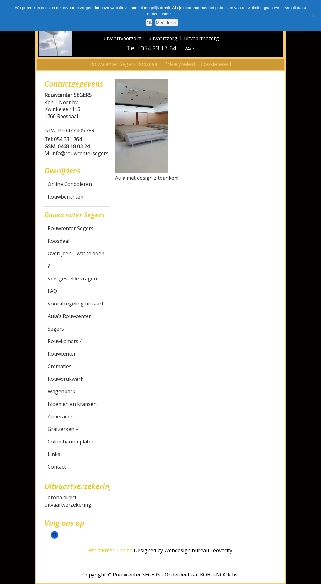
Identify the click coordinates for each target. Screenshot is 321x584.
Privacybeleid (179, 64)
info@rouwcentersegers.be (83, 153)
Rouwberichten (65, 196)
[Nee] (313, 15)
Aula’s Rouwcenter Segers (69, 322)
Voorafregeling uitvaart (75, 303)
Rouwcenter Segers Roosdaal (124, 64)
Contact (57, 466)
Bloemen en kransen (72, 404)
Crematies (59, 366)
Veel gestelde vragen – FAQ (74, 285)
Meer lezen (166, 22)
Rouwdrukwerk (65, 378)
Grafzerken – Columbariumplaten (71, 435)
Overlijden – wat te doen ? (76, 259)
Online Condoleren (70, 184)
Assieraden (61, 416)
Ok (149, 22)
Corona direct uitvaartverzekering (68, 501)
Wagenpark (61, 391)
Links (54, 454)
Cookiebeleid (216, 64)
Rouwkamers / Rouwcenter (65, 347)
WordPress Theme (111, 550)
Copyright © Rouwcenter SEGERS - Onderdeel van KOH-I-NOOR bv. (160, 574)
